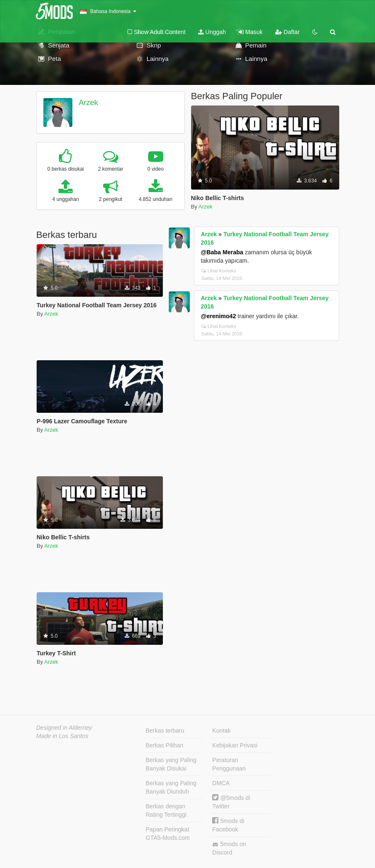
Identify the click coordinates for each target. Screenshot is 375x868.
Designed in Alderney (64, 727)
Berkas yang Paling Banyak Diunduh (171, 787)
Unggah (212, 32)
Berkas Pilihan (165, 745)
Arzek (88, 102)
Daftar (287, 32)
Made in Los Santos (62, 736)
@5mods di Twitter (231, 802)
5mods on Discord (229, 848)
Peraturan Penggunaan (228, 764)
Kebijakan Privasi (234, 745)
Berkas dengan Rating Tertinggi (166, 810)
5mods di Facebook (228, 825)
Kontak (221, 730)
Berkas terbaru (165, 730)
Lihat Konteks (218, 270)
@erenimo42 (218, 316)
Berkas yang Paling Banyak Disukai (171, 764)
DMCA (220, 783)
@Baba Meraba (222, 252)
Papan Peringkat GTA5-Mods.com (168, 833)
